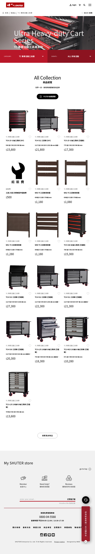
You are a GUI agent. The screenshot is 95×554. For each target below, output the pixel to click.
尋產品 (13, 13)
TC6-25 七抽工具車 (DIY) (15, 140)
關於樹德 (16, 527)
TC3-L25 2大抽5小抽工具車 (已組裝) (47, 350)
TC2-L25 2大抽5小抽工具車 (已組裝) (18, 405)
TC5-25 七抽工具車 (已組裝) (74, 140)
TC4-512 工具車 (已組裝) (44, 297)
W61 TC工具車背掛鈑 (13, 245)
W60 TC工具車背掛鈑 (42, 245)
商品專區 (47, 527)
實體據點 (68, 527)
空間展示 (58, 527)
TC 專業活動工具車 (25, 13)
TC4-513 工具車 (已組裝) (15, 297)
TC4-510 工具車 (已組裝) (15, 349)
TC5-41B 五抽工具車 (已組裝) (74, 245)
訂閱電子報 (71, 499)
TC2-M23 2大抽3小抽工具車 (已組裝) (76, 350)
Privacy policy (59, 542)
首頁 (6, 13)
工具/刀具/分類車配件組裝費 (16, 193)
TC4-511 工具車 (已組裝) (73, 297)
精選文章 (37, 527)
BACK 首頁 (87, 13)
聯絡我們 (79, 527)
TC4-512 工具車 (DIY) (43, 140)
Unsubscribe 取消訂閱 (67, 503)
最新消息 (27, 527)
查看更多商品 (47, 436)
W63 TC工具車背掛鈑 (42, 193)
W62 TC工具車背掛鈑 (71, 193)
